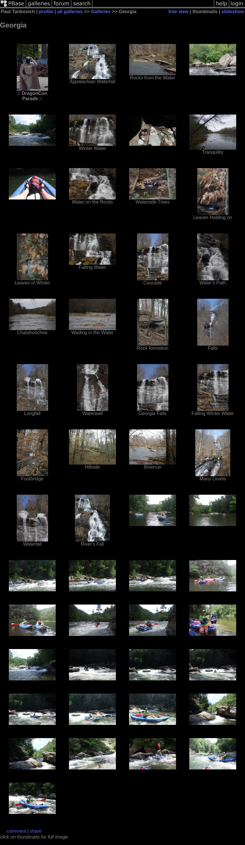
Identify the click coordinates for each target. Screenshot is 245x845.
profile (46, 11)
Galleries (101, 11)
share (36, 831)
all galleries (70, 11)
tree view (178, 11)
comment (16, 831)
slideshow (233, 11)
